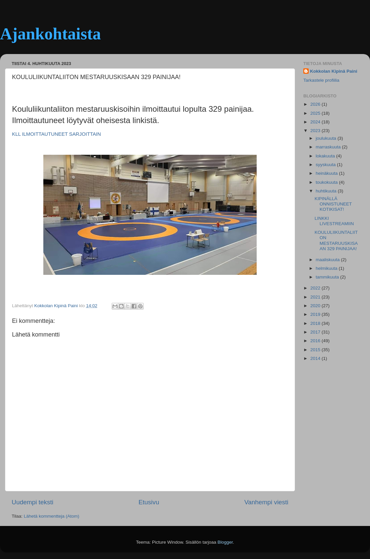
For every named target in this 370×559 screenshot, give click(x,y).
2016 (316, 340)
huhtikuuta (327, 190)
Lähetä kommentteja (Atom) (51, 516)
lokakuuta (326, 155)
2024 (316, 121)
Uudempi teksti (32, 502)
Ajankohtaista (50, 33)
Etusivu (149, 502)
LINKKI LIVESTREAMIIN (334, 221)
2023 (316, 130)
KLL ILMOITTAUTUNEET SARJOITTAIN (56, 134)
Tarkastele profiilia (321, 80)
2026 (316, 104)
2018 (316, 323)
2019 (316, 314)
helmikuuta (327, 268)
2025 (316, 113)
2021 (316, 297)
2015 (316, 349)
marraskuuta (329, 146)
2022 (316, 288)
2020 (316, 305)
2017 (316, 332)
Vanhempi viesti (266, 502)
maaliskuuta (328, 259)
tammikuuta (328, 277)
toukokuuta (327, 182)
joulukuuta (326, 138)
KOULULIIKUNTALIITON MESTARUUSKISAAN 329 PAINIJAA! (336, 240)
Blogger (225, 542)
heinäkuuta (327, 173)
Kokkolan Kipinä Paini (333, 71)
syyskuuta (326, 164)
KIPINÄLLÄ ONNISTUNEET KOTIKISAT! (333, 204)
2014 (316, 358)
